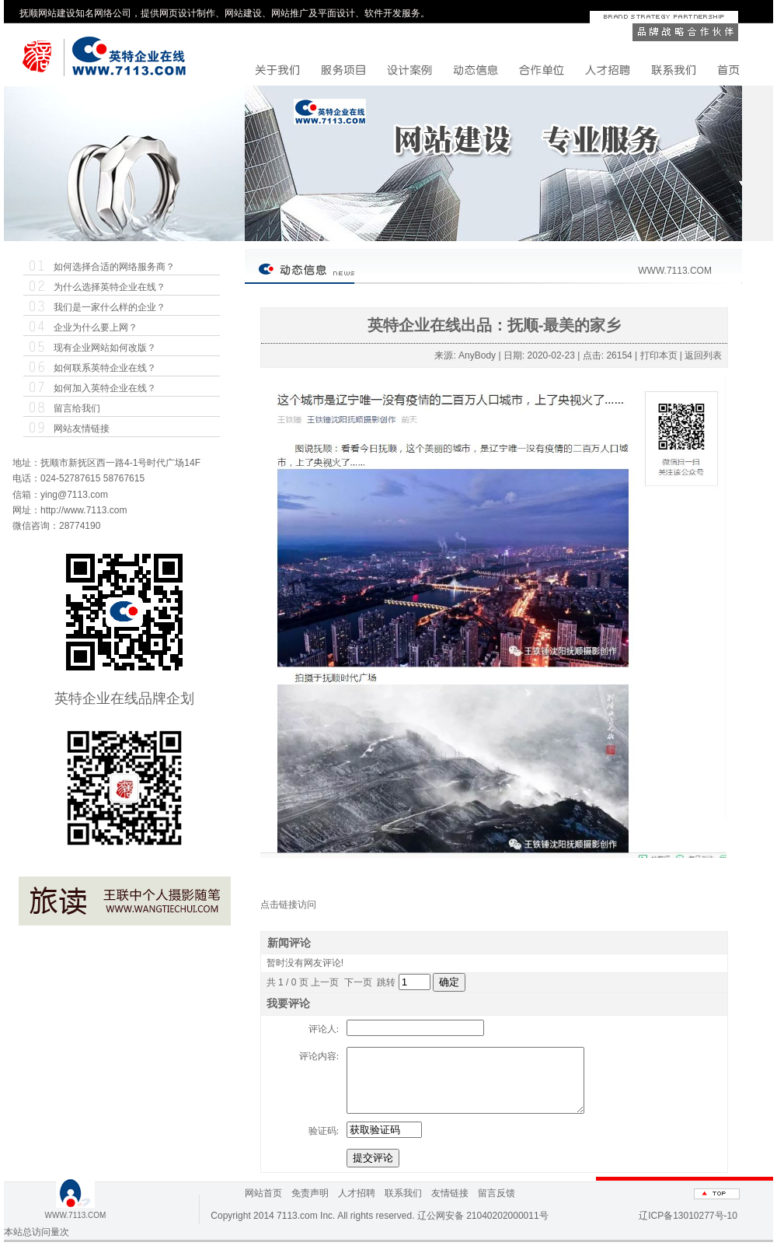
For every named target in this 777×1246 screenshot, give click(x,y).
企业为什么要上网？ (96, 327)
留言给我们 (77, 408)
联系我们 (403, 1193)
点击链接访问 (288, 904)
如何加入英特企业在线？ (105, 388)
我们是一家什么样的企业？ (110, 307)
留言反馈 (496, 1193)
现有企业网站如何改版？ (105, 347)
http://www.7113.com (83, 510)
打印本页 (659, 355)
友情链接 (450, 1193)
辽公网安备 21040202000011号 (483, 1215)
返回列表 (703, 355)
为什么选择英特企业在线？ (110, 287)
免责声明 (310, 1193)
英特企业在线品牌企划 (124, 698)
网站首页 (263, 1193)
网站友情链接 (82, 428)
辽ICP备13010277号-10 (688, 1215)
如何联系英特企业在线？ (105, 367)
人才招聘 (356, 1193)
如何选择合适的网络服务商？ (114, 266)
